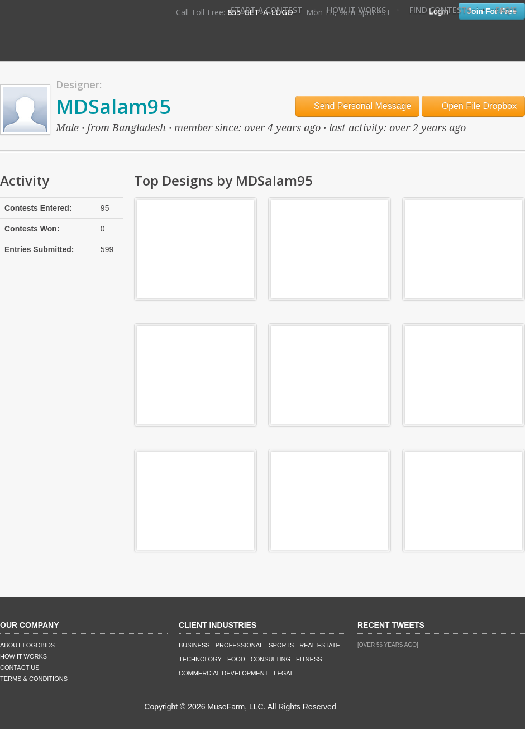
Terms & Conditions (34, 678)
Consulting (270, 659)
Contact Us (20, 667)
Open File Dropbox (473, 106)
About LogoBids (27, 645)
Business (194, 645)
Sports (281, 645)
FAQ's (506, 9)
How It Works (356, 9)
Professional (240, 645)
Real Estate (319, 645)
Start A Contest (266, 9)
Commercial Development (223, 673)
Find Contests (440, 9)
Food (236, 659)
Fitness (309, 659)
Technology (200, 659)
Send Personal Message (358, 106)
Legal (283, 673)
